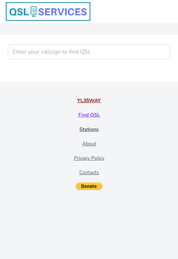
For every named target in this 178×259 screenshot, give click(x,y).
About (89, 143)
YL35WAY (89, 100)
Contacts (89, 172)
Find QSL (89, 115)
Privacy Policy (89, 158)
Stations (89, 129)
